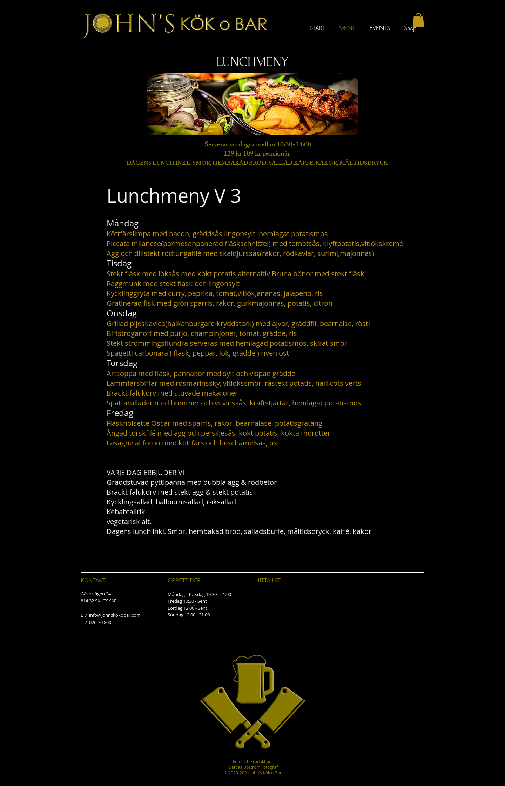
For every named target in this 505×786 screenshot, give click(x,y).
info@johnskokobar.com (115, 615)
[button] (418, 20)
